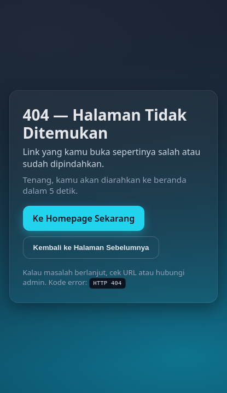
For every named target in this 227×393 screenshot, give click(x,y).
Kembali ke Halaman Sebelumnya (91, 247)
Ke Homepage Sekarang (84, 218)
